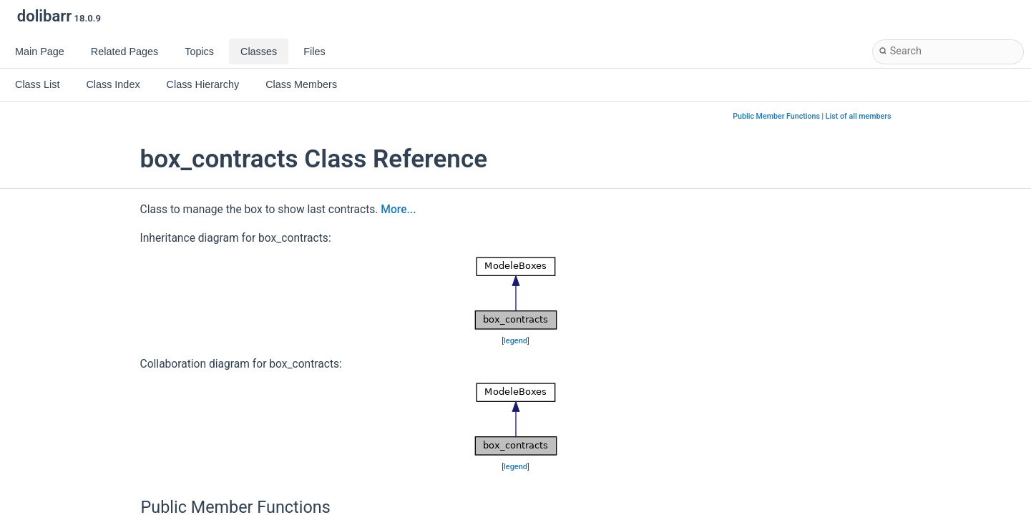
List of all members (858, 116)
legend (515, 340)
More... (398, 209)
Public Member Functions (776, 116)
